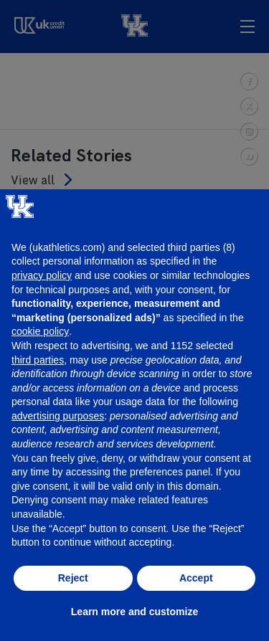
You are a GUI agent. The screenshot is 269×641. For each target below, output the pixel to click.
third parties (37, 360)
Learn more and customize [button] (134, 611)
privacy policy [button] (41, 275)
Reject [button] (73, 578)
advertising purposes (57, 416)
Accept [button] (196, 578)
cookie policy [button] (40, 331)
